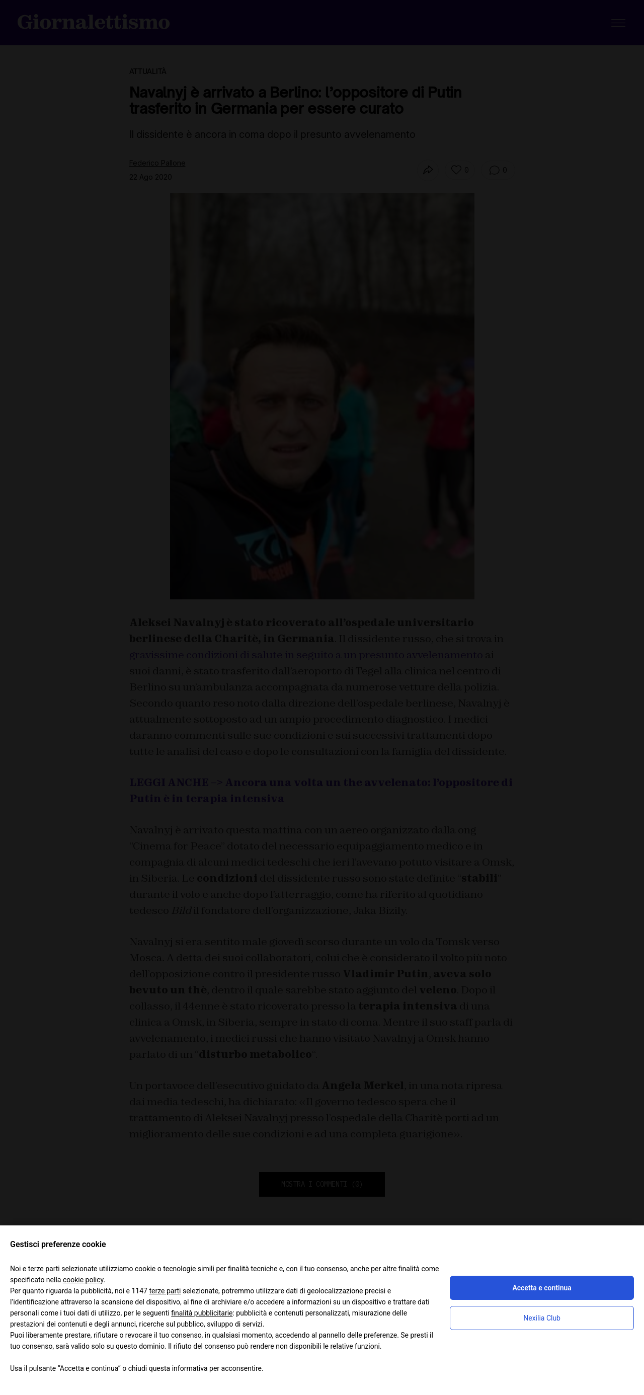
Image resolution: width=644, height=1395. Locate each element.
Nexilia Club (541, 1318)
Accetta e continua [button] (541, 1288)
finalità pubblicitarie (201, 1313)
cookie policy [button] (83, 1280)
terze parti (165, 1291)
